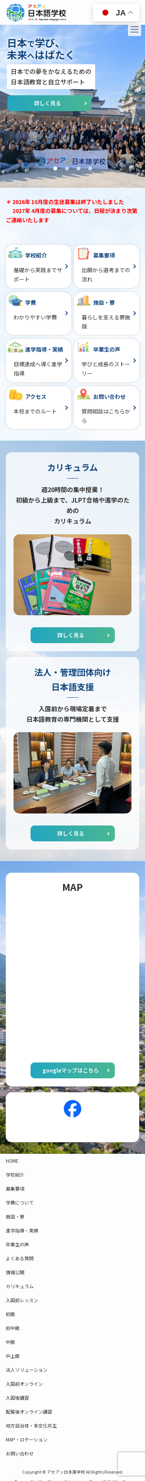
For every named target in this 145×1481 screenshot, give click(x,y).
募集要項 (15, 1188)
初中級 (13, 1328)
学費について (20, 1202)
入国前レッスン (22, 1300)
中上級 (13, 1355)
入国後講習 (17, 1397)
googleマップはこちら (71, 1070)
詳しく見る (47, 103)
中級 (10, 1342)
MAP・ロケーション (27, 1439)
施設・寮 (15, 1216)
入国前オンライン (24, 1383)
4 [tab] (90, 169)
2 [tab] (67, 169)
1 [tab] (55, 169)
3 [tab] (78, 169)
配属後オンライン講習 (29, 1411)
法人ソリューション (27, 1369)
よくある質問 (20, 1258)
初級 (10, 1314)
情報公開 (15, 1272)
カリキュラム (20, 1286)
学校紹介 (15, 1174)
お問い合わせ (20, 1453)
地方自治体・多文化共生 (31, 1425)
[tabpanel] (72, 106)
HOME (12, 1160)
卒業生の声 (17, 1244)
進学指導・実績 (22, 1230)
